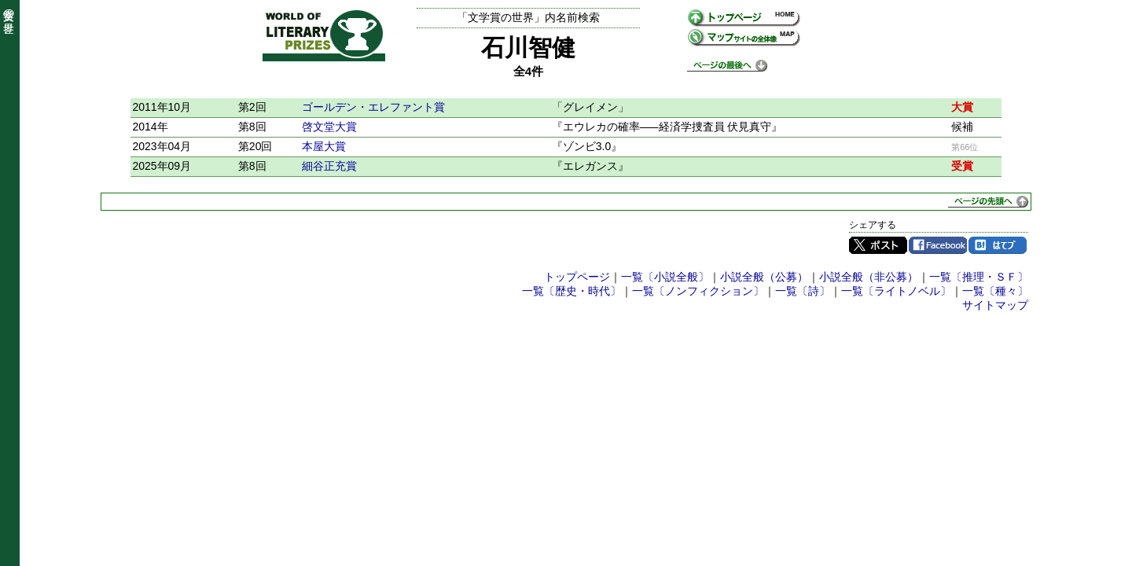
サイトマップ (995, 305)
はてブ (997, 245)
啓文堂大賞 (329, 126)
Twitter (878, 245)
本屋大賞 (324, 146)
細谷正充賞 (329, 166)
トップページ (577, 276)
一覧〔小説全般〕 (665, 276)
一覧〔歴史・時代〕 (571, 291)
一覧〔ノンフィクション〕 (698, 291)
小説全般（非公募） (868, 276)
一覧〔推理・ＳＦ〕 (978, 276)
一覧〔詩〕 (802, 291)
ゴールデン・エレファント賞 (373, 107)
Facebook (938, 245)
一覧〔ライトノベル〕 (896, 291)
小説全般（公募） (764, 276)
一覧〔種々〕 (995, 291)
